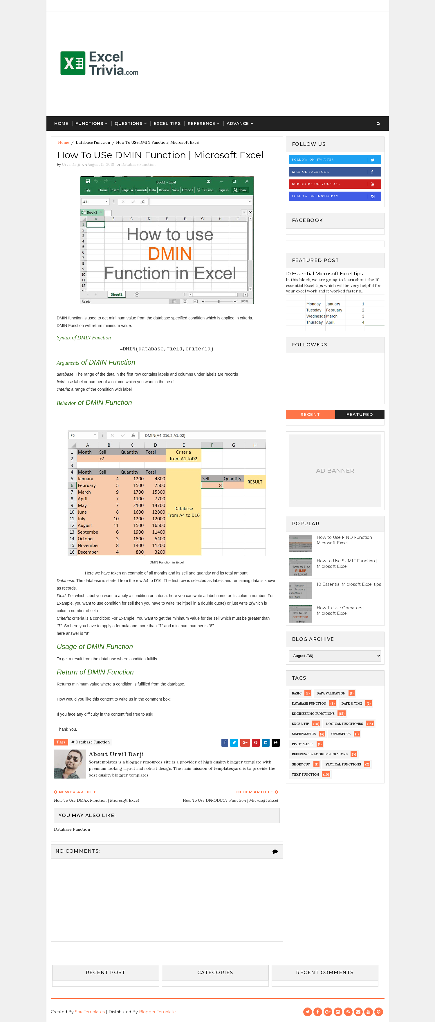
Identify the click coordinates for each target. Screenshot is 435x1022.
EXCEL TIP (300, 724)
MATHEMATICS (304, 734)
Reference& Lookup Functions (320, 754)
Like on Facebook (336, 172)
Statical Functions (343, 764)
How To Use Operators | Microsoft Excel (341, 610)
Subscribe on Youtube (336, 184)
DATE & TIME (352, 703)
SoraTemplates (90, 1011)
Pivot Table (302, 744)
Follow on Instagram (336, 196)
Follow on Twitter (336, 160)
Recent (310, 414)
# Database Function (90, 742)
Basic (297, 693)
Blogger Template (157, 1011)
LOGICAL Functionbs (344, 724)
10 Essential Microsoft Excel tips (324, 274)
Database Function (93, 142)
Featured (359, 414)
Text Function (305, 774)
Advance (238, 123)
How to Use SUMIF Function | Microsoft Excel (347, 563)
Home (61, 123)
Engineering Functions (313, 714)
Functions (89, 123)
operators (341, 734)
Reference (201, 123)
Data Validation (331, 693)
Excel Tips (167, 123)
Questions (128, 123)
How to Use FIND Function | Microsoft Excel (346, 540)
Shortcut (301, 764)
